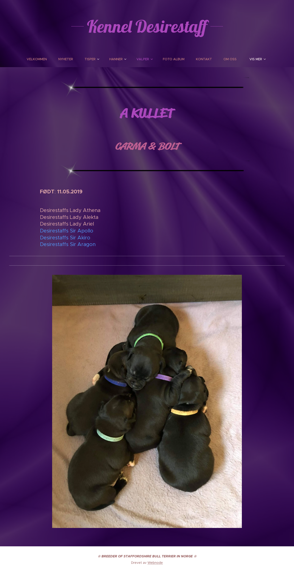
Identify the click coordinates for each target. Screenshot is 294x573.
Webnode (155, 563)
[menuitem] (40, 59)
